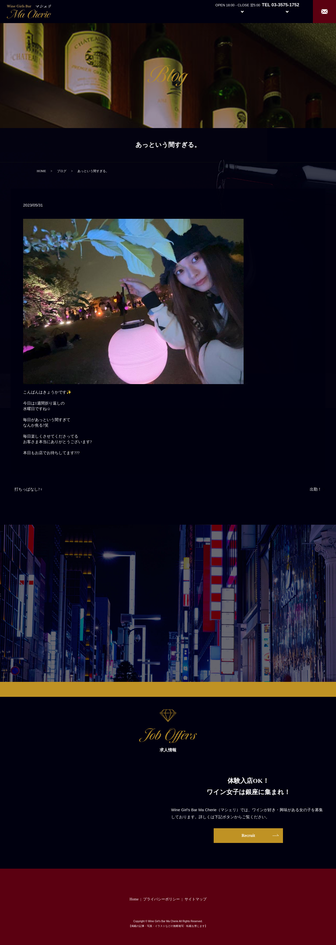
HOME (41, 171)
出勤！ (316, 489)
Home (194, 11)
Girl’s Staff (263, 11)
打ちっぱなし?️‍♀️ (28, 489)
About (213, 11)
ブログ (61, 171)
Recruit (292, 11)
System (238, 11)
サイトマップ (196, 899)
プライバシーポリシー (161, 899)
